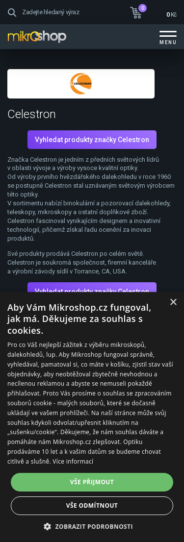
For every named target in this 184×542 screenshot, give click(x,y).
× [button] (173, 302)
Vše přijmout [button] (92, 482)
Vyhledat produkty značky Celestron (92, 140)
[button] (92, 526)
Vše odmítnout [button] (92, 505)
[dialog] (92, 417)
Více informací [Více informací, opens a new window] (73, 461)
